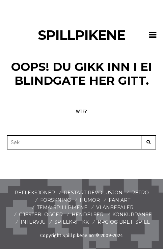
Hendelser (88, 215)
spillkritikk (71, 222)
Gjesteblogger (41, 215)
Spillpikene (81, 35)
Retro (140, 193)
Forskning (55, 200)
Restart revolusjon (93, 193)
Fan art (119, 200)
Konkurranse (132, 215)
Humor (90, 200)
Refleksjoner (35, 193)
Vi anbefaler (115, 207)
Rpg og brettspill (124, 222)
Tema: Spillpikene (62, 207)
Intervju (33, 222)
